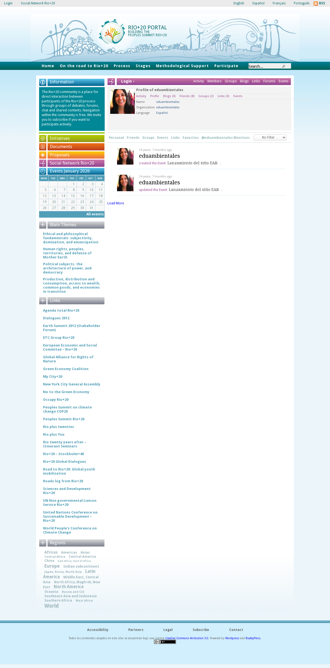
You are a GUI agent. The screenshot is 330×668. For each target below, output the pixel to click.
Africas (51, 552)
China (49, 561)
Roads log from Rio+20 (63, 481)
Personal (116, 138)
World (51, 606)
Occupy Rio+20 (56, 400)
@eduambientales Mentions (225, 138)
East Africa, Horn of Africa (74, 560)
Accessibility (97, 630)
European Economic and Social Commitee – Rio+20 (70, 347)
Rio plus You (53, 434)
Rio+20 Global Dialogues (64, 462)
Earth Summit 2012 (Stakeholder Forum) (71, 328)
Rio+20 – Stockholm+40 (63, 454)
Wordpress (232, 638)
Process (122, 66)
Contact (236, 630)
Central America (82, 557)
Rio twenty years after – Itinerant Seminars (64, 444)
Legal (168, 630)
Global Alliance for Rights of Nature (68, 359)
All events (95, 214)
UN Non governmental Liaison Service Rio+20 (69, 502)
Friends (187, 96)
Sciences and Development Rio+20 (67, 491)
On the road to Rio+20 (84, 66)
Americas (69, 552)
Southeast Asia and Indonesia (70, 596)
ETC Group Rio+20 (58, 338)
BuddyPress (253, 638)
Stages (143, 66)
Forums (269, 81)
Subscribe (201, 630)
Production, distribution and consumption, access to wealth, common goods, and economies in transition (71, 285)
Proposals (59, 154)
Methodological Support (182, 66)
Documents (61, 146)
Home (48, 66)
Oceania (51, 592)
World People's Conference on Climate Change (70, 530)
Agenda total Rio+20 (61, 310)
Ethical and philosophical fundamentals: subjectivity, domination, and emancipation (70, 238)
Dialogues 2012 (56, 318)
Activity (198, 81)
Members (214, 81)
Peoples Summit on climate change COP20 (67, 409)
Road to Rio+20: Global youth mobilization (69, 471)
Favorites (191, 138)
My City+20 (52, 376)
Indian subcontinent (81, 566)
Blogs (244, 81)
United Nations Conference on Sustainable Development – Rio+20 (70, 516)
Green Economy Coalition (66, 369)
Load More (115, 203)
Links (256, 81)
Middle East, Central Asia (71, 579)
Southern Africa (58, 600)
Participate (226, 66)
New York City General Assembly (71, 384)
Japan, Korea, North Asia (63, 572)
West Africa (84, 600)
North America (69, 586)
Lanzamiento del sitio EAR (192, 163)
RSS (322, 3)
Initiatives (60, 138)
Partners (135, 630)
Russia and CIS (73, 592)
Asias (85, 552)
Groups (231, 81)
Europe (52, 566)
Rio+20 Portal (147, 27)
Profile (154, 96)
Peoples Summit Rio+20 (63, 419)
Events (283, 81)
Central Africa (54, 557)
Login (8, 3)
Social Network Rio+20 (72, 163)
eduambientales (159, 156)
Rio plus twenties (58, 427)
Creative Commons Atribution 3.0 (186, 638)
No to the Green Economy (66, 392)
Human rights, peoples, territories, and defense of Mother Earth (67, 253)
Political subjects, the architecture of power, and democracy (67, 268)
